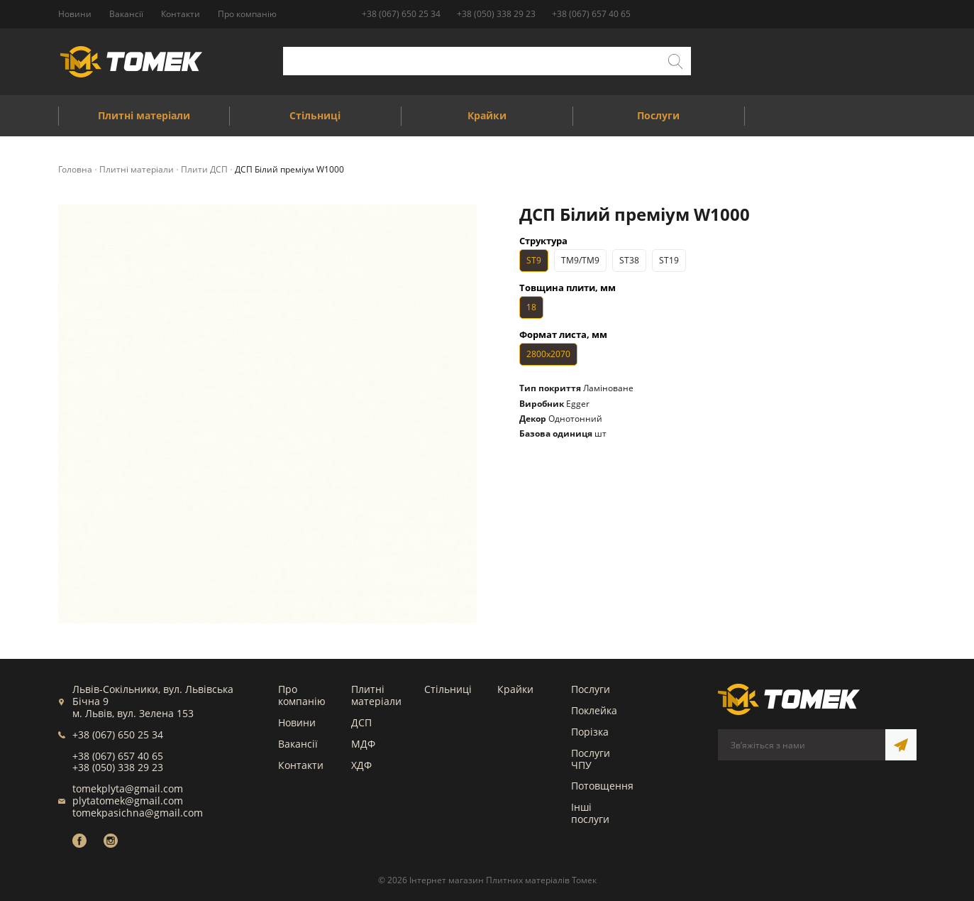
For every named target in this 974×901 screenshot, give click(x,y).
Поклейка (594, 710)
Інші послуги (590, 813)
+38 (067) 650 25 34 (401, 14)
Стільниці (448, 689)
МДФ (363, 743)
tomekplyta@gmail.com (127, 788)
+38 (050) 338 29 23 (496, 14)
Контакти (300, 765)
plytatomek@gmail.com (127, 800)
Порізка (590, 731)
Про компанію (302, 695)
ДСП (361, 722)
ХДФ (361, 765)
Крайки (515, 689)
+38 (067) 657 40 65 (591, 14)
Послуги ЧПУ (590, 759)
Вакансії (298, 743)
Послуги (590, 689)
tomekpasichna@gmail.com (137, 812)
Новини (297, 722)
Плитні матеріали (376, 695)
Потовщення (602, 785)
